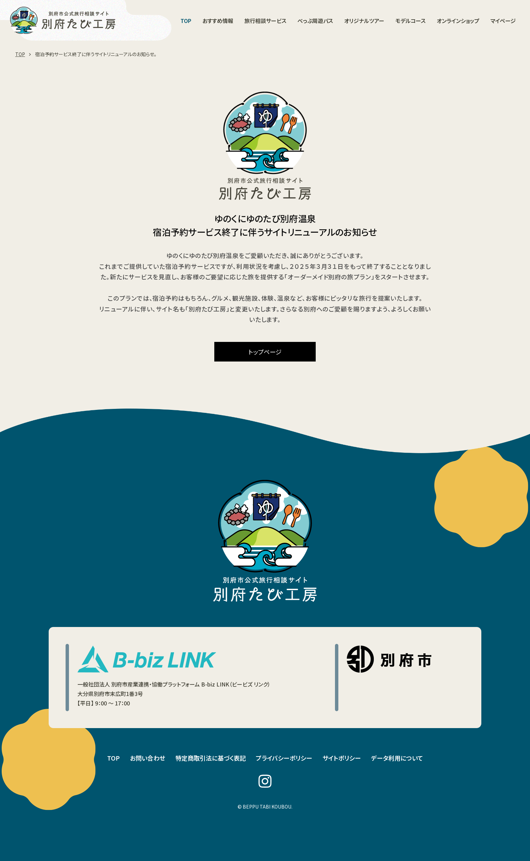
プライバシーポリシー (284, 757)
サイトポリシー (341, 757)
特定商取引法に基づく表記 (210, 757)
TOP (113, 757)
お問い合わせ (147, 757)
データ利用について (397, 757)
